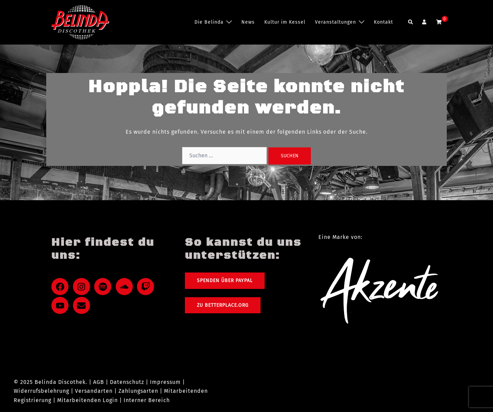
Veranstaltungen (335, 22)
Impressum (165, 382)
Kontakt (383, 22)
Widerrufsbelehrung (41, 391)
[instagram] (83, 286)
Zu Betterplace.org (223, 305)
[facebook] (61, 286)
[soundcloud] (126, 286)
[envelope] (83, 305)
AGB (98, 382)
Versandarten (94, 391)
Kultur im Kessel (284, 22)
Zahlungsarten (138, 391)
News (248, 22)
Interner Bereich (147, 400)
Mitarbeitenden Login (87, 400)
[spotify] (104, 286)
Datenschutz (127, 382)
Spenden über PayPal (225, 280)
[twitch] (147, 286)
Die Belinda (209, 22)
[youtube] (61, 305)
